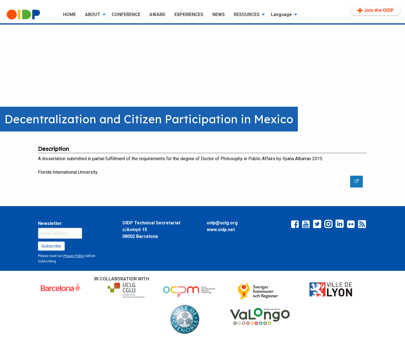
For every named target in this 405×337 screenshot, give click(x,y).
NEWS (218, 14)
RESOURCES (247, 14)
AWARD (157, 14)
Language (281, 14)
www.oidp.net (221, 229)
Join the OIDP (375, 10)
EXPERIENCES (188, 14)
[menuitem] (30, 14)
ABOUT (92, 14)
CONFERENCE (126, 14)
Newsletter (50, 223)
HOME (69, 14)
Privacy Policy (74, 256)
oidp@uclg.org (222, 223)
